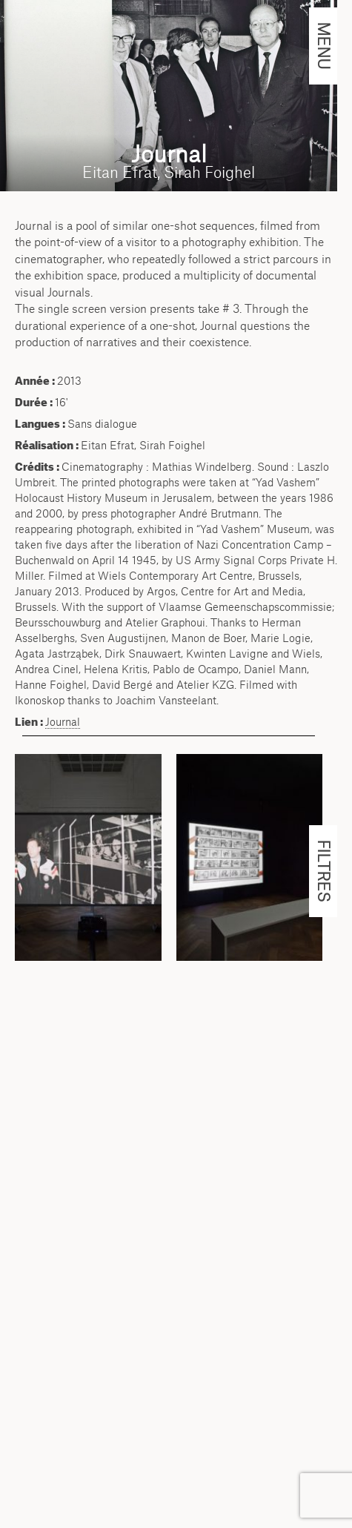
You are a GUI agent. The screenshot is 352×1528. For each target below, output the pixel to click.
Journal (62, 721)
